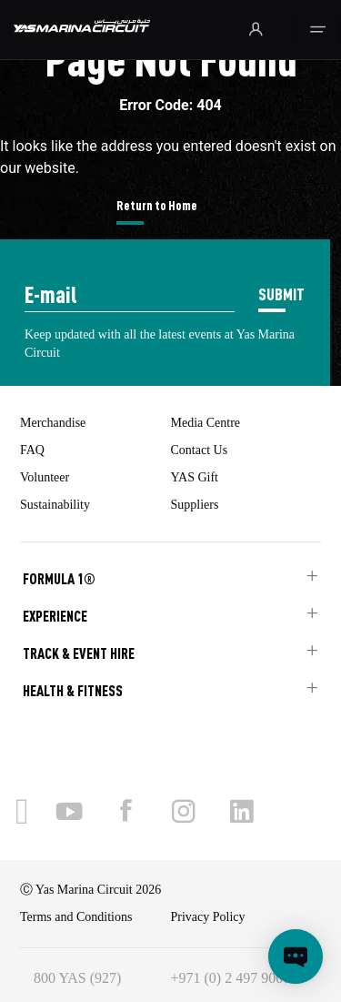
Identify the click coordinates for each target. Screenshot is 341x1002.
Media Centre (206, 423)
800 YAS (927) (77, 978)
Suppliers (195, 504)
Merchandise (52, 423)
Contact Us (199, 450)
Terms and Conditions (76, 917)
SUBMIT (281, 293)
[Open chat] (295, 956)
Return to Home (156, 205)
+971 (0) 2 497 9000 (231, 978)
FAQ (32, 450)
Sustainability (55, 504)
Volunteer (44, 477)
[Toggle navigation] (318, 30)
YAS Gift (195, 477)
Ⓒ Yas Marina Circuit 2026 (90, 889)
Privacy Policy (208, 917)
